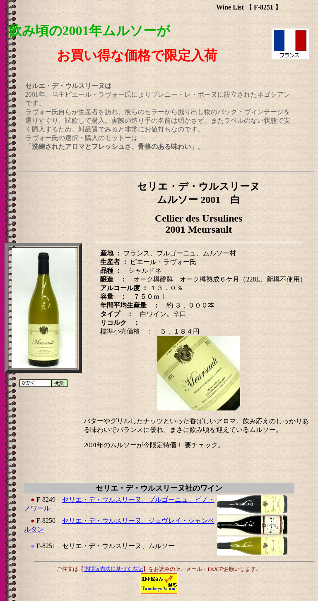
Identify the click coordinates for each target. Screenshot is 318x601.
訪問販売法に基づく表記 (113, 569)
